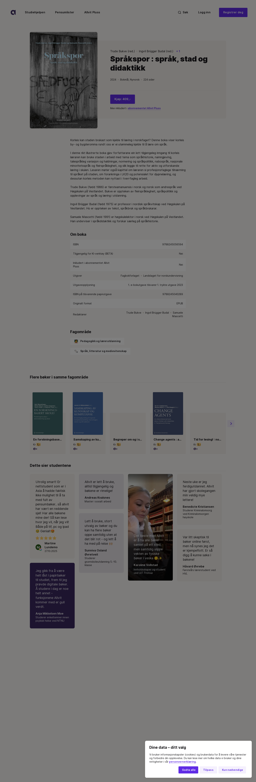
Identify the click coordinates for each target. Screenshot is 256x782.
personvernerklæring (182, 761)
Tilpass (208, 770)
